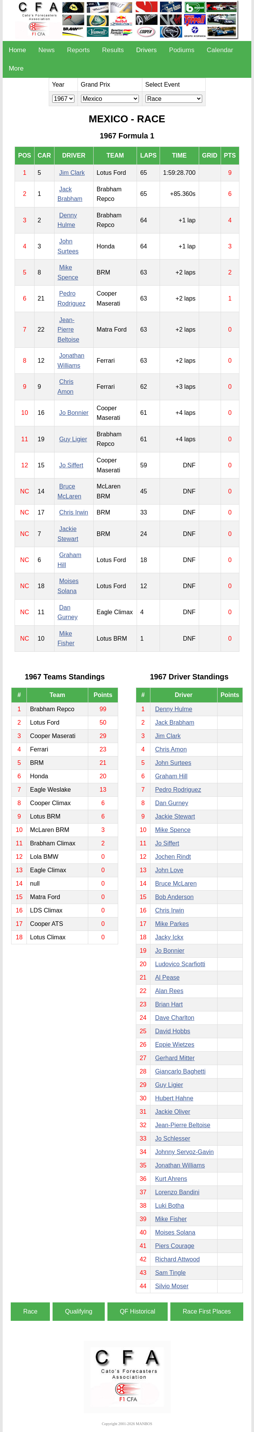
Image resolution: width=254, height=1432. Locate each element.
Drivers (146, 50)
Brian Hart (169, 1004)
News (46, 50)
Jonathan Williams (180, 1165)
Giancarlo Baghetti (180, 1071)
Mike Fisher (171, 1219)
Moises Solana (175, 1232)
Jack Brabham (174, 722)
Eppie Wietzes (174, 1044)
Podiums (182, 50)
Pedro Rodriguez (178, 789)
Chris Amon (171, 749)
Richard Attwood (177, 1259)
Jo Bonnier (74, 412)
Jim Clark (72, 172)
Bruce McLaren (176, 883)
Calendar (220, 50)
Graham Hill (171, 776)
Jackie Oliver (172, 1111)
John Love (169, 870)
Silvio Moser (171, 1286)
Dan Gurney (171, 803)
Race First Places (207, 1311)
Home (17, 50)
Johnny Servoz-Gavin (184, 1152)
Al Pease (167, 977)
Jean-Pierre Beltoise (68, 330)
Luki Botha (169, 1205)
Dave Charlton (174, 1017)
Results (113, 50)
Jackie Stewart (175, 816)
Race (30, 1311)
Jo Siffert (71, 465)
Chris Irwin (73, 512)
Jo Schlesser (172, 1138)
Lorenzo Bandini (177, 1192)
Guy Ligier (73, 439)
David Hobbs (172, 1031)
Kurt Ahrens (171, 1179)
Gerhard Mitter (175, 1058)
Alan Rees (169, 991)
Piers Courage (174, 1246)
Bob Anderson (174, 897)
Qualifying (78, 1311)
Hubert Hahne (174, 1098)
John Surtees (173, 763)
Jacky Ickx (169, 937)
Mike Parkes (172, 924)
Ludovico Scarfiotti (180, 964)
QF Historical (137, 1311)
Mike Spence (173, 830)
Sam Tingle (170, 1272)
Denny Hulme (173, 709)
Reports (78, 50)
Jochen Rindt (173, 856)
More (16, 68)
